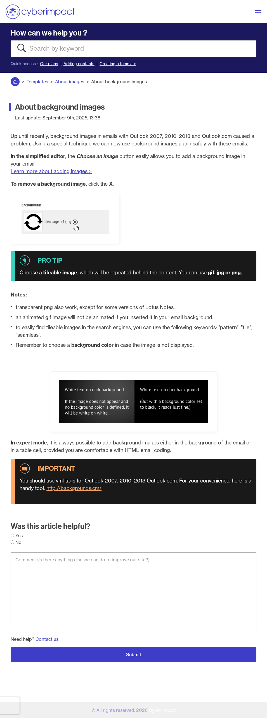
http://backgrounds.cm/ (73, 488)
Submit (133, 654)
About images (69, 81)
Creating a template (118, 63)
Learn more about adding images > (51, 171)
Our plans (49, 63)
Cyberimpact (162, 710)
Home (15, 80)
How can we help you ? (49, 32)
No (16, 542)
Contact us (47, 639)
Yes (17, 535)
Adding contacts (78, 63)
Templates (37, 81)
